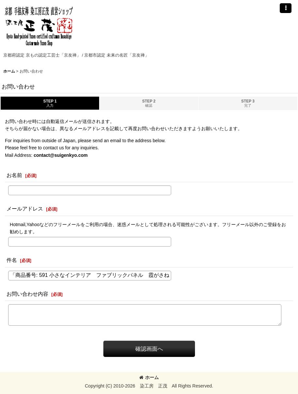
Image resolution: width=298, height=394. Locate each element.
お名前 (14, 175)
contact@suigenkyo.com (61, 155)
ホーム (149, 377)
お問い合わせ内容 (27, 294)
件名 (12, 260)
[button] (285, 8)
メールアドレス (25, 208)
